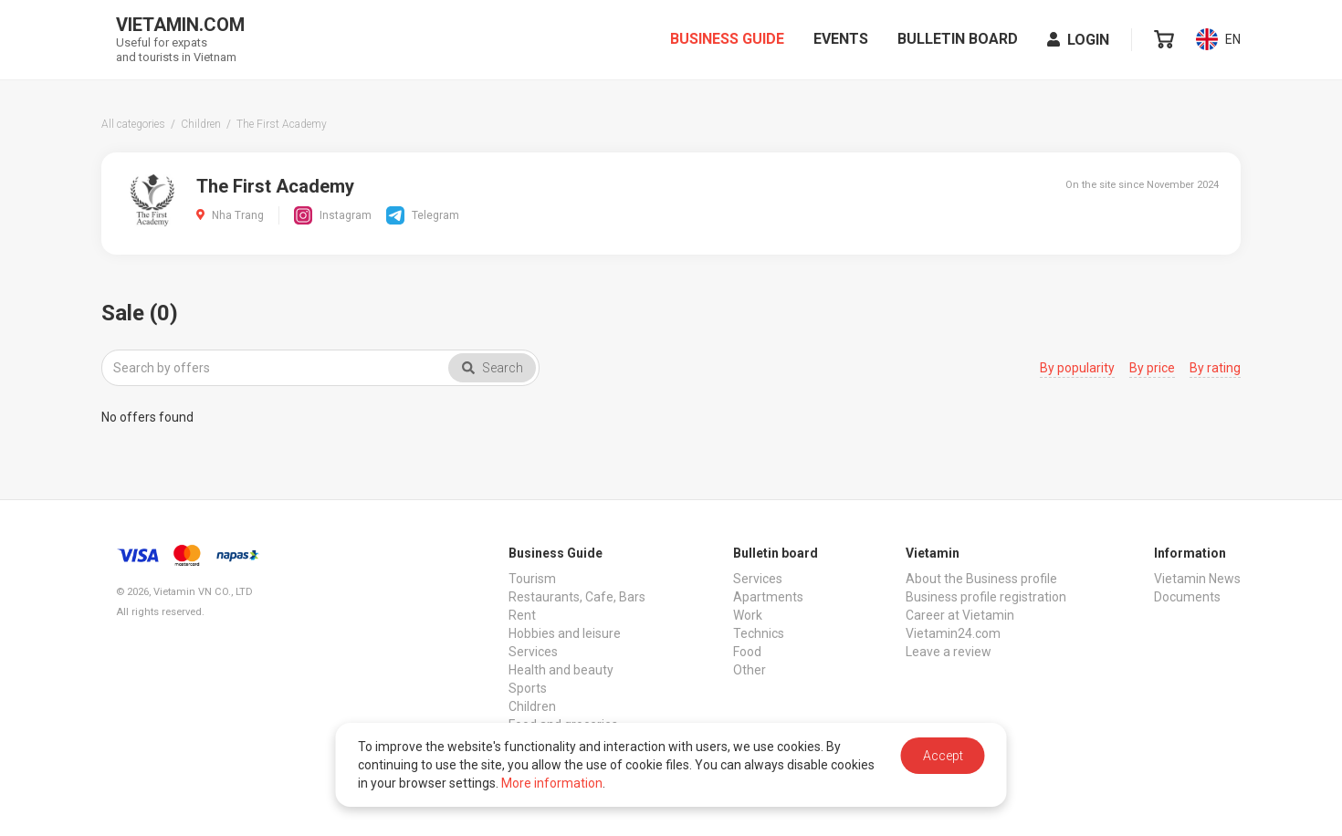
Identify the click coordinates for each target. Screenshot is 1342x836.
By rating (1215, 368)
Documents (1187, 597)
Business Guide (727, 43)
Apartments (768, 597)
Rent (522, 615)
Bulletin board (957, 43)
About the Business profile (981, 578)
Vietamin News (1197, 578)
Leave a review (948, 651)
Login (1078, 44)
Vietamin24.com (953, 633)
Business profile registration (986, 597)
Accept (943, 755)
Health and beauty (560, 670)
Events (840, 43)
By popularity (1077, 368)
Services (533, 651)
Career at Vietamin (960, 615)
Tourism (532, 578)
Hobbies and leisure (564, 633)
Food (747, 651)
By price (1152, 368)
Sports (527, 688)
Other (749, 670)
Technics (758, 633)
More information (552, 783)
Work (747, 615)
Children (532, 706)
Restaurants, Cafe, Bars (576, 597)
